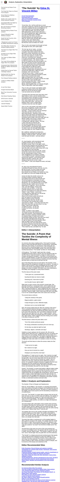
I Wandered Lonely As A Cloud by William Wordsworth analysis (9, 42)
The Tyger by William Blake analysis (8, 58)
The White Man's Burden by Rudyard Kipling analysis (8, 46)
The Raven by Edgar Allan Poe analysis (9, 50)
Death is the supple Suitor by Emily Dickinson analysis (8, 19)
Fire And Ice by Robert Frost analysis (8, 8)
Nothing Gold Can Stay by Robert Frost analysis (8, 75)
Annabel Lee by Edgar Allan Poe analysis (8, 54)
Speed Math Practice (6, 106)
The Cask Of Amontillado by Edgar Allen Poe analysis (8, 62)
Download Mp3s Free (27, 17)
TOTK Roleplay (26, 21)
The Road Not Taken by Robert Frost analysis (9, 12)
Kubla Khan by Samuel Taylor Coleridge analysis (9, 71)
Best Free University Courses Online (9, 93)
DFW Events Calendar (7, 98)
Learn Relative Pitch (6, 101)
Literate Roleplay (5, 103)
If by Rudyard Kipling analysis (9, 78)
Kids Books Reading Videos (8, 96)
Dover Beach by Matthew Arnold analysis (7, 15)
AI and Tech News (6, 87)
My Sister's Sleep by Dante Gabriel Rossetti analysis (35, 477)
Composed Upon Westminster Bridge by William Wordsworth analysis (9, 67)
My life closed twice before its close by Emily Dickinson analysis (38, 480)
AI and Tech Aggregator (28, 15)
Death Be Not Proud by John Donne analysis (8, 39)
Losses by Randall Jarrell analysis (31, 476)
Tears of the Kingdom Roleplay (30, 18)
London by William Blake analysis (7, 81)
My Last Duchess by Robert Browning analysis (8, 27)
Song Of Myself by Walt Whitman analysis (7, 35)
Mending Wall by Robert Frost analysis (9, 31)
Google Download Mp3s (7, 89)
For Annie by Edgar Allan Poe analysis (32, 468)
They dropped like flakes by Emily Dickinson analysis (36, 470)
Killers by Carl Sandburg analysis (30, 478)
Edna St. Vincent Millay (36, 9)
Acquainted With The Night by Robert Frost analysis (9, 23)
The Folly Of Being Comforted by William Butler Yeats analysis (38, 469)
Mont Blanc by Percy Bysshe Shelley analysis (34, 474)
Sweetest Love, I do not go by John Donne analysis (35, 481)
